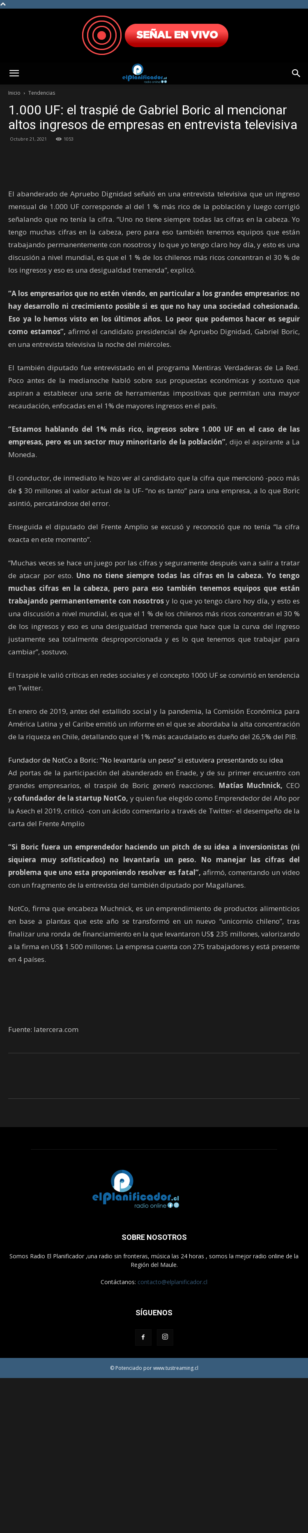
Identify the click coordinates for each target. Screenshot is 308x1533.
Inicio (14, 92)
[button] (14, 73)
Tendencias (41, 92)
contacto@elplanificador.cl (172, 1437)
